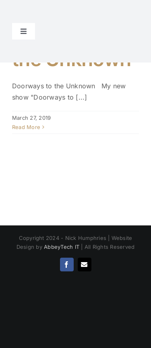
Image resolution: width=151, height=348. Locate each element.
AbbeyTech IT (61, 247)
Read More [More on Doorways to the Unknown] (26, 127)
